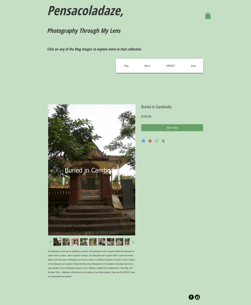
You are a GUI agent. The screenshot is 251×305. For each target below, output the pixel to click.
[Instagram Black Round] (197, 297)
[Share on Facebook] (143, 141)
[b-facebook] (191, 297)
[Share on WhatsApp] (157, 141)
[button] (208, 15)
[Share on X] (163, 141)
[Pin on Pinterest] (150, 141)
